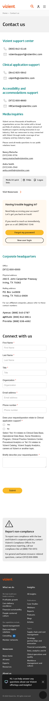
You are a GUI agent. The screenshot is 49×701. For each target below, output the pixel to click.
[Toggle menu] (44, 7)
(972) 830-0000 (11, 269)
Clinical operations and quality (36, 655)
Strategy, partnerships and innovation (34, 641)
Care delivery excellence (8, 604)
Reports (30, 611)
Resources (7, 667)
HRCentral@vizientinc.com (23, 106)
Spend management (11, 626)
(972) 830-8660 (17, 100)
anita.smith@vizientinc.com (16, 170)
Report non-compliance (19, 531)
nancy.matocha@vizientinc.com (18, 158)
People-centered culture (10, 614)
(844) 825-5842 (17, 72)
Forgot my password (25, 232)
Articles (30, 622)
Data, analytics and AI (36, 650)
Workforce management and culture (34, 663)
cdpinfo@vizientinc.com (21, 78)
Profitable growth (10, 600)
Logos (40, 180)
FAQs (28, 180)
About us (7, 673)
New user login (24, 240)
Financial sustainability (12, 609)
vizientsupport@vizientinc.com (25, 54)
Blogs (29, 618)
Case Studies (32, 604)
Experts (6, 663)
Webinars (31, 607)
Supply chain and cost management (36, 633)
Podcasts (31, 615)
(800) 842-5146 (17, 48)
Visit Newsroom (10, 192)
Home (5, 13)
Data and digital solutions (9, 630)
